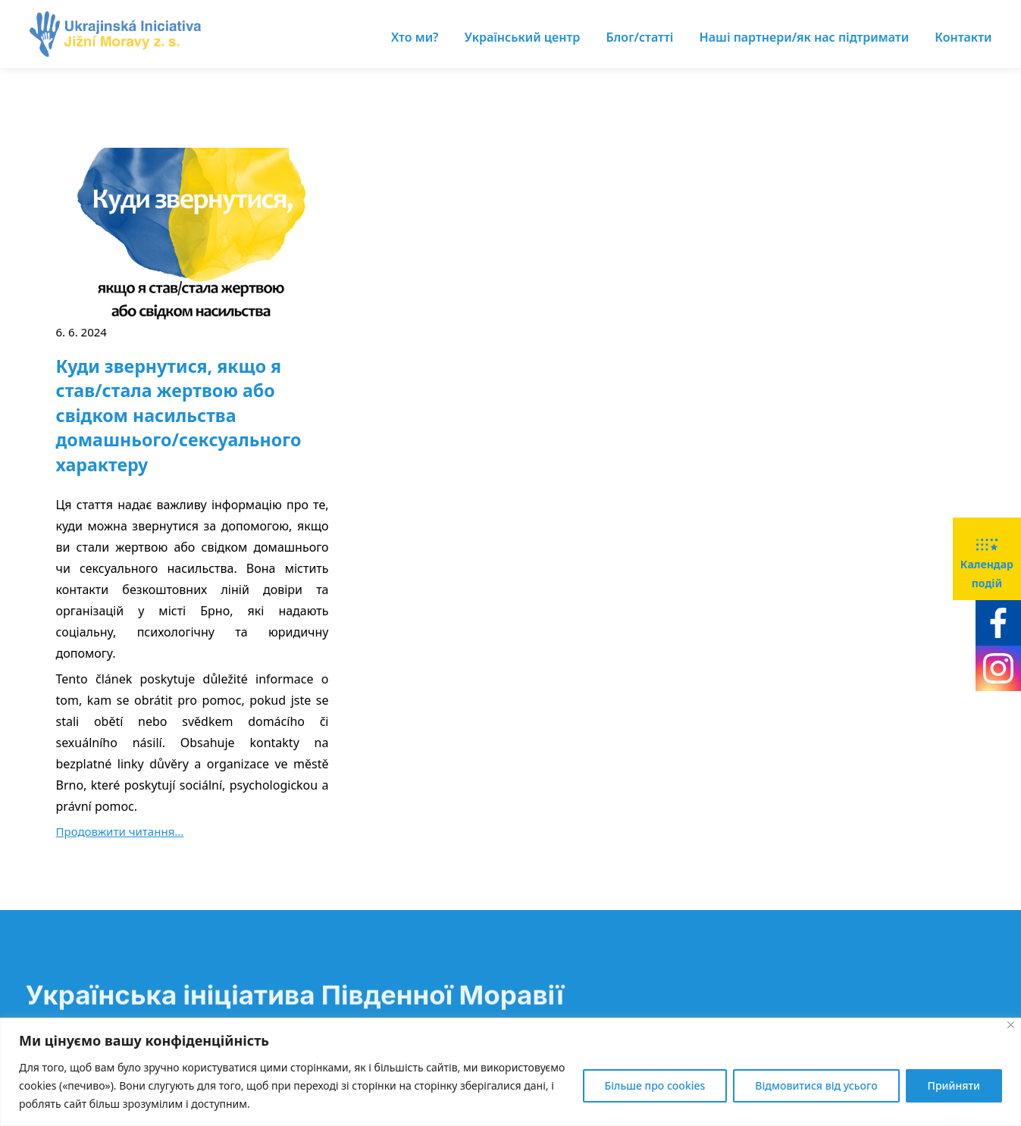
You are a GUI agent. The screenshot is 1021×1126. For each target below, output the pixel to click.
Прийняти (954, 1085)
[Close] (1010, 1024)
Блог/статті (639, 37)
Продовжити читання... (120, 831)
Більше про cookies (655, 1085)
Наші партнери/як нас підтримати (805, 37)
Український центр (523, 37)
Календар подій (986, 557)
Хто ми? (414, 37)
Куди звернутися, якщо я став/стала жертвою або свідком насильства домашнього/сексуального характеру (179, 415)
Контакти (963, 37)
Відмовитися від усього (816, 1085)
